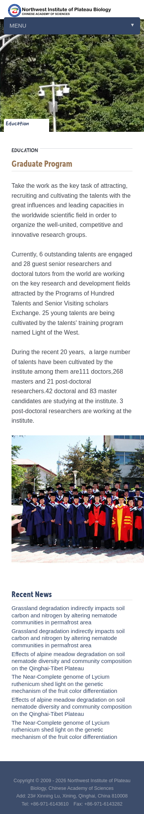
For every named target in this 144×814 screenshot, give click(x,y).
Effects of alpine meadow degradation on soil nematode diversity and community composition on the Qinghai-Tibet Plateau (72, 661)
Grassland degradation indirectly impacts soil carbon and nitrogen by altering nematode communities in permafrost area (68, 615)
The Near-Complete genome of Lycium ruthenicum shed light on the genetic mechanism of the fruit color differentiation (64, 684)
